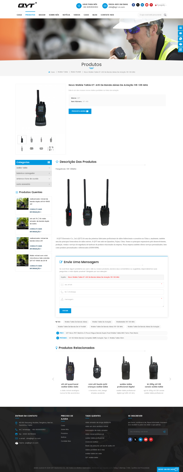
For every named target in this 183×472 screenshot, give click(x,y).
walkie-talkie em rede (93, 454)
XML (128, 468)
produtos (30, 14)
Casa (51, 72)
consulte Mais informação (36, 210)
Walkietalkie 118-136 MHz (125, 322)
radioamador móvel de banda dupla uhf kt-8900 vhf (40, 201)
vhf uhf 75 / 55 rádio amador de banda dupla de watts (39, 221)
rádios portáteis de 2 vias (95, 450)
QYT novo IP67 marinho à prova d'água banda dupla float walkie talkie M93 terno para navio (102, 333)
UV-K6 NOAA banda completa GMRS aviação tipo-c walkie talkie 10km (96, 338)
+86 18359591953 (90, 7)
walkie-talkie (63, 72)
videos (77, 14)
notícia (66, 14)
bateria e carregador (26, 173)
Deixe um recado (166, 469)
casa (19, 14)
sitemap (122, 468)
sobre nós (54, 14)
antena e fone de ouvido (27, 178)
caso (86, 14)
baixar (42, 14)
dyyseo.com (107, 468)
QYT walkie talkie (91, 458)
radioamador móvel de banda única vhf (39, 239)
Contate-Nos (107, 14)
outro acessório (23, 184)
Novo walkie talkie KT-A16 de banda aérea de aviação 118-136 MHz (93, 277)
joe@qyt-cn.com (31, 443)
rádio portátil (76, 72)
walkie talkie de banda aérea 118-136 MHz (107, 327)
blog (95, 14)
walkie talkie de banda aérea (76, 322)
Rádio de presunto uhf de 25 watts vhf (100, 446)
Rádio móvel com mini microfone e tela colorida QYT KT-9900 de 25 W (39, 258)
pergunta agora (79, 111)
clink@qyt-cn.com (117, 7)
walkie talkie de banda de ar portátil (72, 327)
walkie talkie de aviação (101, 322)
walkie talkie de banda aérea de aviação (143, 327)
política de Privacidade (140, 468)
